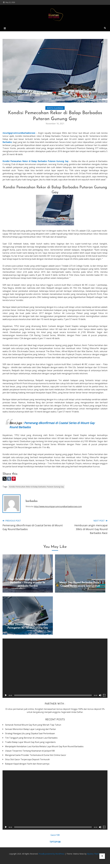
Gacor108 (55, 835)
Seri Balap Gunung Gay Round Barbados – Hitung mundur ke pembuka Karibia (28, 582)
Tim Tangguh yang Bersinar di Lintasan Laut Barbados (31, 737)
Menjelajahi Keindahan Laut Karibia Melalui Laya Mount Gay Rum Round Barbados (44, 746)
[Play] (6, 695)
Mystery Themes (94, 854)
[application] (55, 668)
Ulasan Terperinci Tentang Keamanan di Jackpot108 (30, 750)
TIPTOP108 (55, 841)
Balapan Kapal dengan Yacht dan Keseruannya (27, 763)
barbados (32, 501)
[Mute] (100, 695)
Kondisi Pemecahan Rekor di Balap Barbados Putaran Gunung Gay (36, 486)
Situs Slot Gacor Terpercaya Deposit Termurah (27, 759)
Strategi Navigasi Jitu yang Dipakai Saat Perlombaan (30, 733)
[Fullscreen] (104, 695)
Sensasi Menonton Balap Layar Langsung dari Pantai (30, 729)
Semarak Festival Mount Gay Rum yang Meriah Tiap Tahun (33, 724)
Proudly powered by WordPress (52, 854)
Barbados (7, 142)
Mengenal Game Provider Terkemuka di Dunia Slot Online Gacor (35, 755)
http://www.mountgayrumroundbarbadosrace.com (58, 506)
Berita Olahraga (55, 108)
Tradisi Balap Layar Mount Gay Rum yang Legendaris (30, 742)
